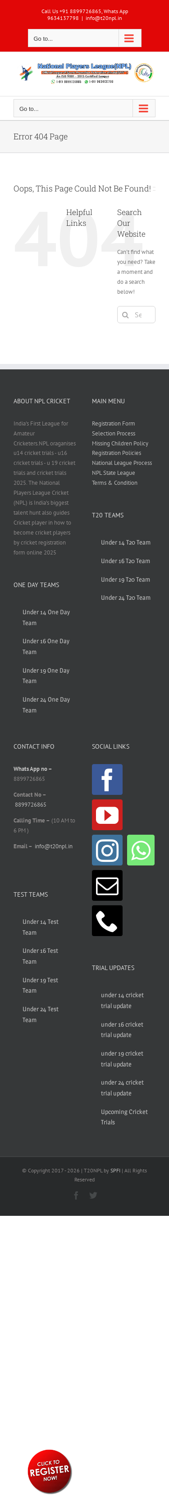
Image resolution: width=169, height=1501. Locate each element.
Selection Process (113, 433)
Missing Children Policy (120, 443)
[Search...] (136, 314)
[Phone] (107, 920)
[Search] (125, 314)
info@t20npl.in (104, 17)
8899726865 (30, 804)
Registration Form (113, 423)
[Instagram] (107, 850)
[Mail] (107, 885)
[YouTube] (107, 814)
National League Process (122, 463)
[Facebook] (107, 779)
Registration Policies (116, 453)
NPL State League (113, 473)
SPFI (115, 1170)
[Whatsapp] (141, 850)
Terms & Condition (114, 483)
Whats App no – (33, 769)
